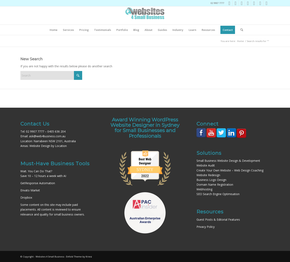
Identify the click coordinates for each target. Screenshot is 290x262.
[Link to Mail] (260, 3)
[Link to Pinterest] (254, 3)
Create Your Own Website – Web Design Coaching (229, 170)
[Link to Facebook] (229, 3)
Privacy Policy (205, 227)
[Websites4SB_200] (145, 15)
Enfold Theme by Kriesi (79, 256)
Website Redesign (208, 175)
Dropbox (26, 197)
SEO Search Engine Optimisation (218, 194)
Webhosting (204, 189)
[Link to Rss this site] (266, 3)
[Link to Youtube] (248, 3)
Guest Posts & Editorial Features (218, 219)
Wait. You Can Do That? (36, 171)
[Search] (240, 30)
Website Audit (205, 165)
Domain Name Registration (214, 184)
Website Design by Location (48, 146)
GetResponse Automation (37, 183)
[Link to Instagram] (236, 3)
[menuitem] (53, 30)
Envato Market (30, 190)
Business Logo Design (211, 180)
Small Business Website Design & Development (228, 161)
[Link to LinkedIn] (242, 3)
